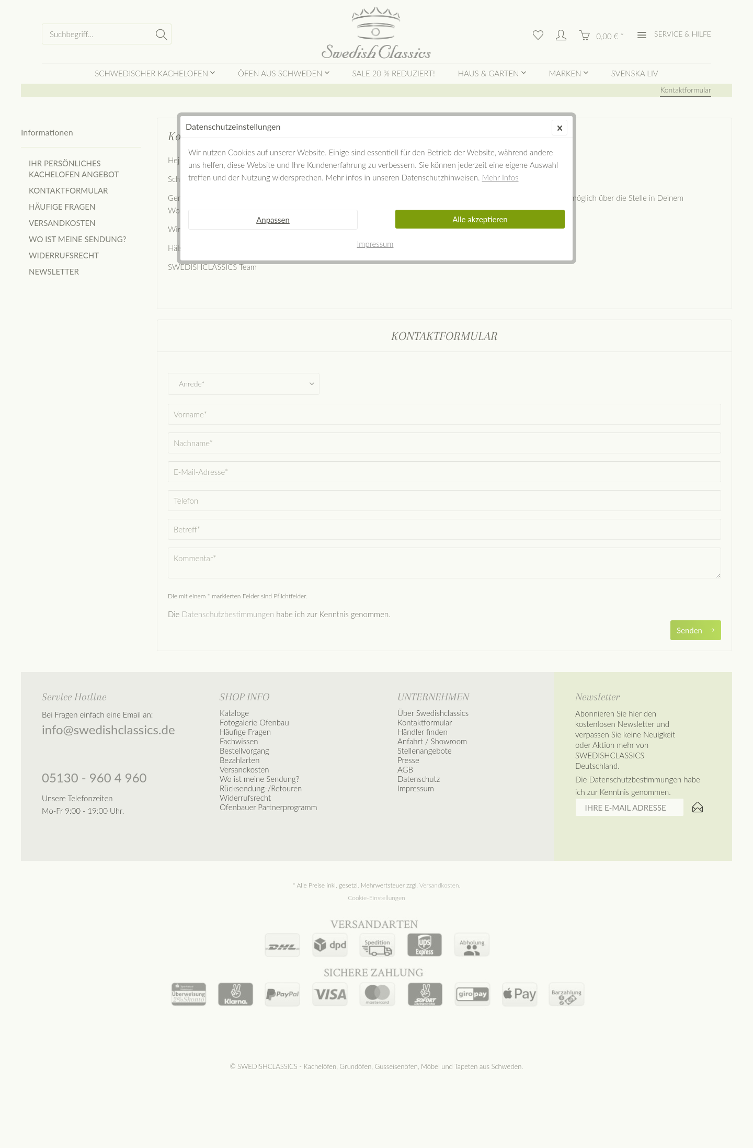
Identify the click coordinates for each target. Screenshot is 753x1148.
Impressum (375, 243)
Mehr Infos (500, 177)
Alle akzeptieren (480, 219)
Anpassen (273, 219)
